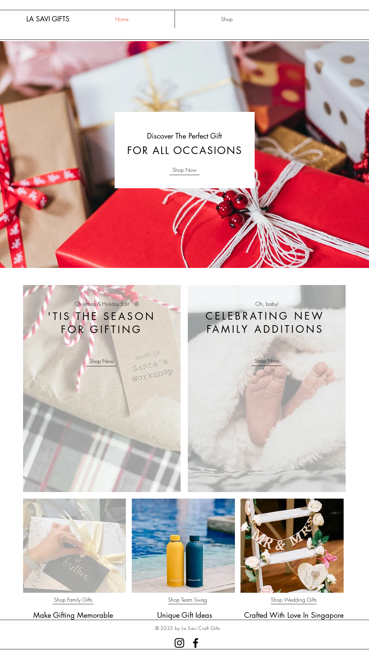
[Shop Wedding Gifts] (294, 600)
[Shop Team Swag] (187, 600)
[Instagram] (179, 643)
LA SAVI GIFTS (48, 18)
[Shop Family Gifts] (73, 600)
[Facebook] (195, 643)
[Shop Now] (184, 170)
